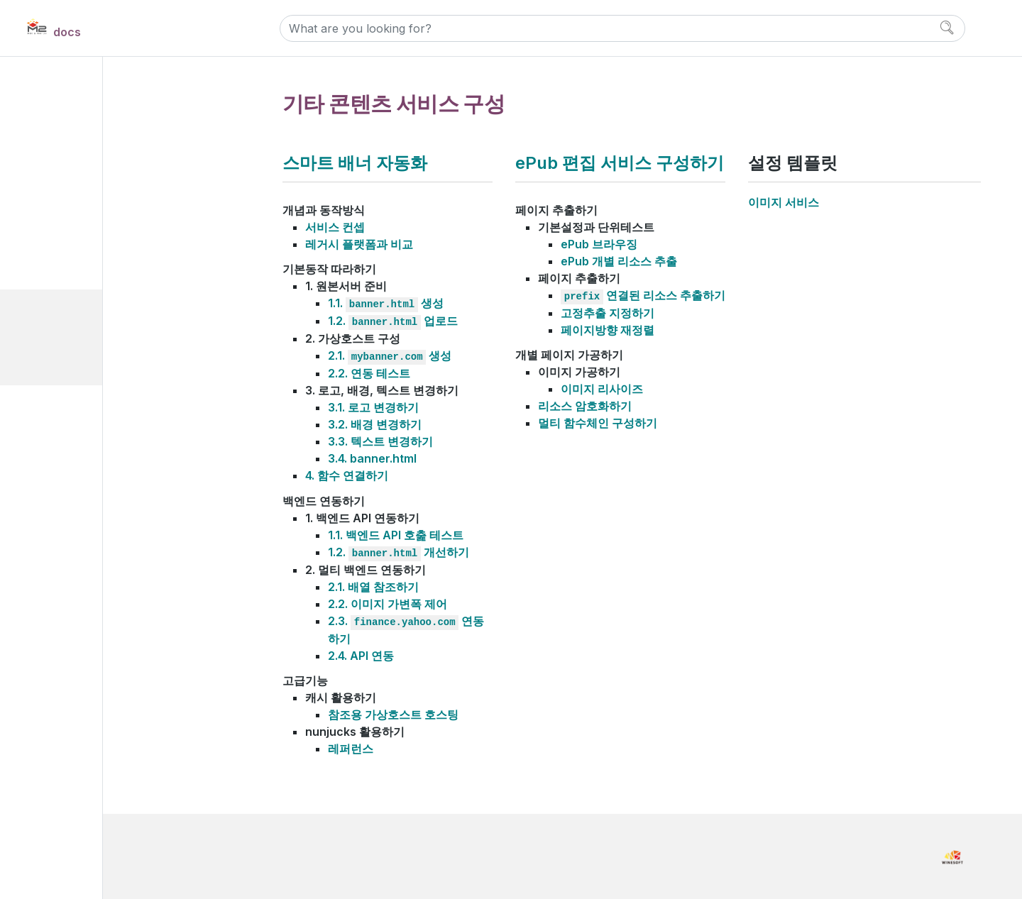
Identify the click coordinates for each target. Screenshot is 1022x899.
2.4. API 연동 (361, 656)
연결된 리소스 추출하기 (643, 295)
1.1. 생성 (386, 303)
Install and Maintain (93, 136)
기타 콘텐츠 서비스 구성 (97, 310)
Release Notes (79, 445)
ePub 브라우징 (599, 244)
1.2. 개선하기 (398, 552)
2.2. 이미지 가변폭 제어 (387, 604)
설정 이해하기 (75, 190)
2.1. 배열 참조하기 (373, 587)
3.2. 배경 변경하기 (375, 424)
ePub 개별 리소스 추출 (619, 261)
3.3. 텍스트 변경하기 (380, 441)
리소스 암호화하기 (585, 406)
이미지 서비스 (783, 202)
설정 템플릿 (81, 383)
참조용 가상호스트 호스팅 (393, 714)
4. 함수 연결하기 (346, 475)
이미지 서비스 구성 (86, 239)
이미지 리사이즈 (602, 389)
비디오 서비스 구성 (86, 263)
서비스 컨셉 (335, 227)
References (72, 414)
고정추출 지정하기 (607, 313)
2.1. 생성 (389, 355)
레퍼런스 (350, 748)
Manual (62, 167)
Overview (67, 105)
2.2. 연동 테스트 (369, 373)
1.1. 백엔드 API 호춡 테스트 (395, 535)
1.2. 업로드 (393, 321)
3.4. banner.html (372, 458)
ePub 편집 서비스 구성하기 (116, 359)
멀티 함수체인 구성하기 (597, 423)
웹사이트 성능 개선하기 (96, 287)
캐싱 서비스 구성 (81, 215)
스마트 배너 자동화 (98, 335)
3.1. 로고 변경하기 (373, 407)
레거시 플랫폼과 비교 (359, 244)
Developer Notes (85, 476)
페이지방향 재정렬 (607, 330)
